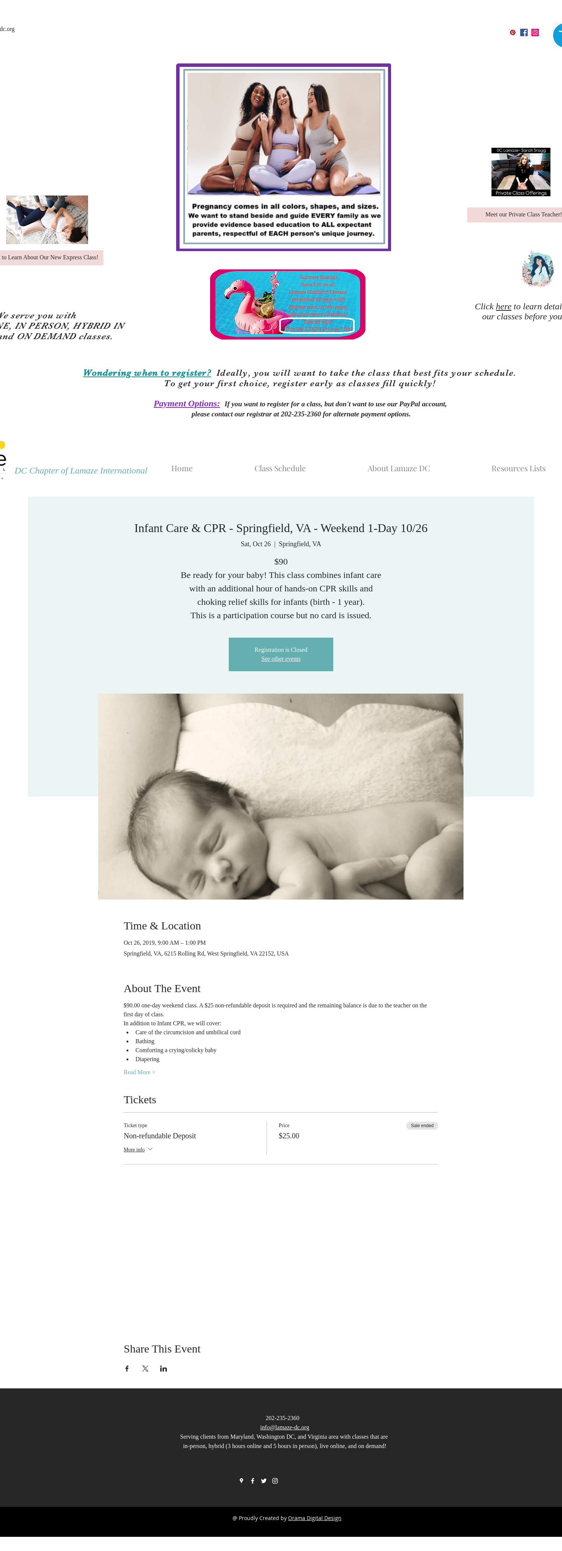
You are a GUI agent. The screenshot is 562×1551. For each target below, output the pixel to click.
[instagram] (535, 32)
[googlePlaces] (512, 32)
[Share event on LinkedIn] (163, 1369)
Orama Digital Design (314, 1518)
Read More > (139, 1072)
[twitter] (264, 1481)
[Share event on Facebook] (127, 1369)
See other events (281, 659)
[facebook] (524, 32)
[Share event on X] (145, 1369)
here (504, 306)
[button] (423, 464)
